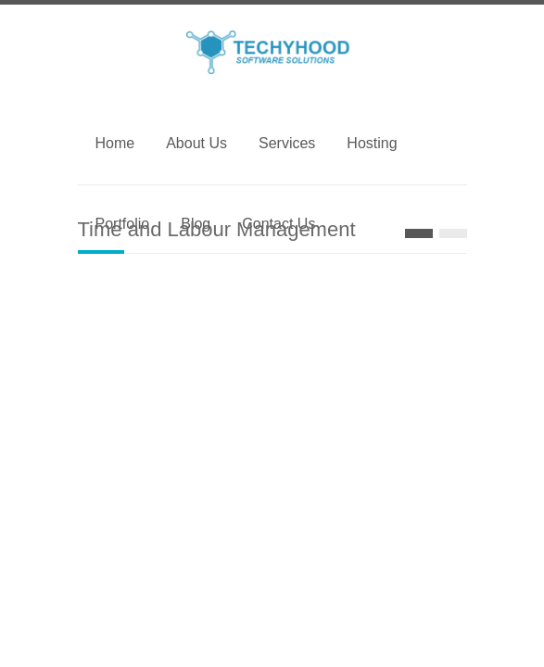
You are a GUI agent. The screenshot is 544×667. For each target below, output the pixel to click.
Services (287, 143)
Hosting (372, 143)
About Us (196, 143)
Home (115, 143)
